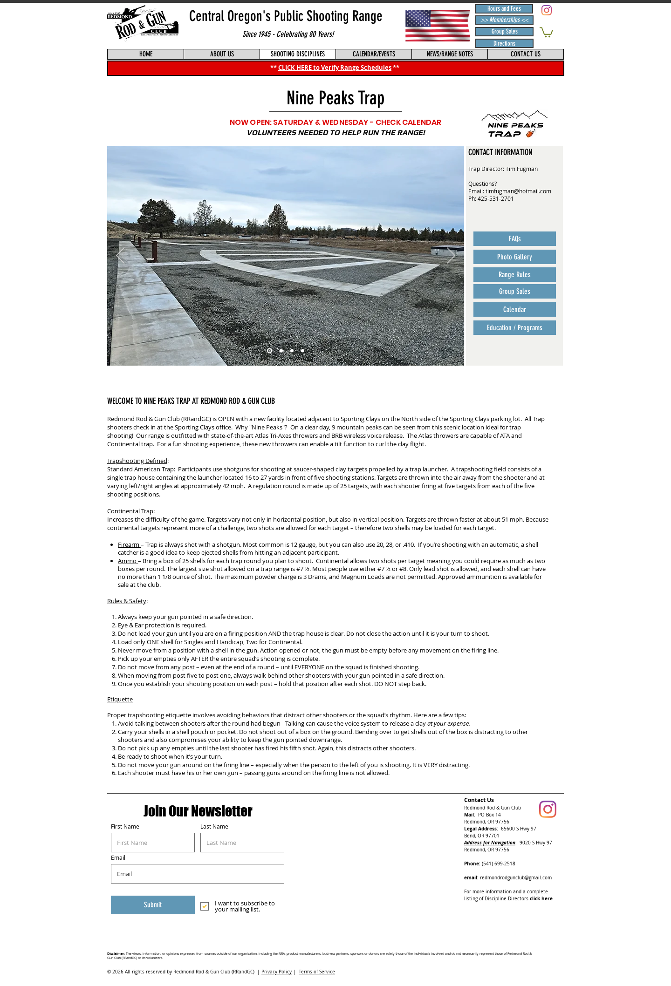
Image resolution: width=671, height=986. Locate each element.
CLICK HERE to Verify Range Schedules (334, 67)
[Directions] (504, 43)
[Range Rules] (514, 274)
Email (118, 857)
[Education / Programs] (514, 327)
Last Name (214, 826)
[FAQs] (514, 238)
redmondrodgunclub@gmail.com (516, 878)
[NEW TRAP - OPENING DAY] (269, 351)
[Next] (451, 256)
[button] (546, 31)
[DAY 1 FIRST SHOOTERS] (302, 351)
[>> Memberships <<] (504, 20)
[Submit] (153, 905)
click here (541, 898)
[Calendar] (514, 309)
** (396, 67)
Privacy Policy (276, 972)
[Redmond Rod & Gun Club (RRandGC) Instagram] (546, 10)
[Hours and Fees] (504, 9)
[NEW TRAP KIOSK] (292, 351)
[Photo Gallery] (514, 257)
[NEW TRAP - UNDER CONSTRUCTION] (281, 351)
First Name (125, 826)
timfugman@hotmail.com (518, 191)
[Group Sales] (504, 31)
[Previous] (120, 256)
